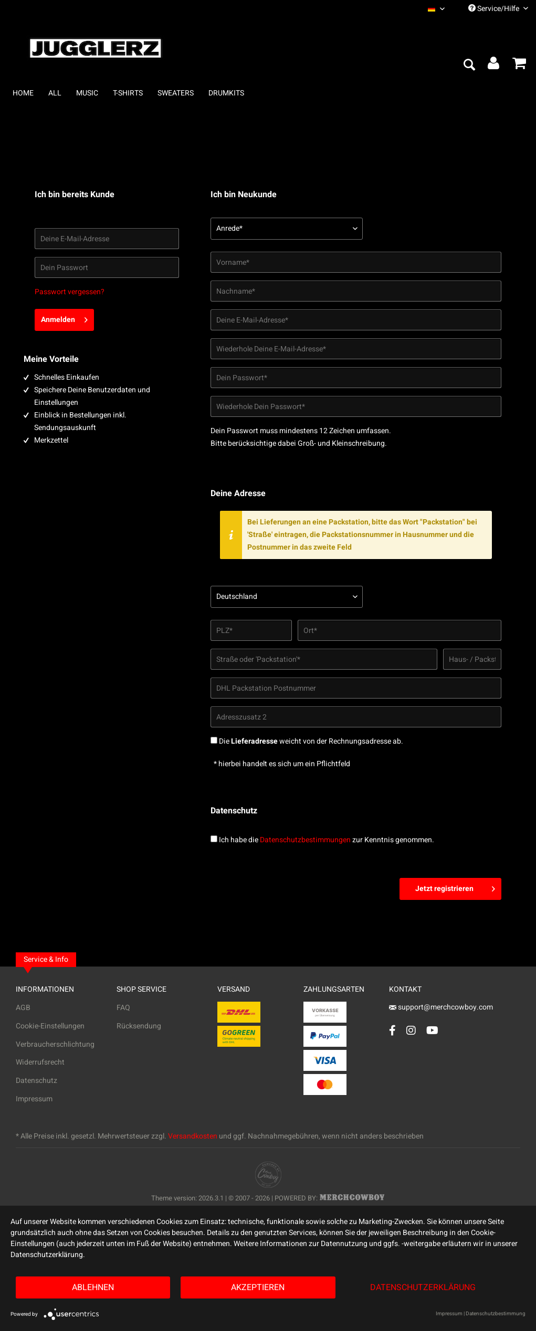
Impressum (34, 1098)
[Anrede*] (287, 229)
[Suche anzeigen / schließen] (468, 65)
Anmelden (64, 318)
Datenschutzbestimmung (496, 1313)
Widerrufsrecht (40, 1062)
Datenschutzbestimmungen (305, 839)
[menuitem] (436, 8)
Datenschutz (36, 1080)
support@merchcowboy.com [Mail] (441, 1007)
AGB (23, 1007)
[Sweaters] (175, 93)
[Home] (23, 93)
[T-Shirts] (128, 93)
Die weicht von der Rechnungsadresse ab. (311, 741)
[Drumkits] (226, 93)
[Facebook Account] (392, 1030)
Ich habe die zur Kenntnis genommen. (326, 839)
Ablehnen (93, 1287)
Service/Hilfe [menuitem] (498, 8)
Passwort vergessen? (69, 291)
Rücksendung (139, 1026)
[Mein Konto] (494, 65)
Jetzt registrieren (455, 887)
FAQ (123, 1007)
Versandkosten (192, 1136)
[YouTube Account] (432, 1030)
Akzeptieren (258, 1287)
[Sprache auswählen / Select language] (436, 8)
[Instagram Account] (411, 1030)
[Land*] (287, 597)
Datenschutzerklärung (423, 1287)
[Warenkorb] (519, 65)
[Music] (87, 93)
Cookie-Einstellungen (50, 1026)
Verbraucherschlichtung (55, 1044)
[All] (55, 93)
